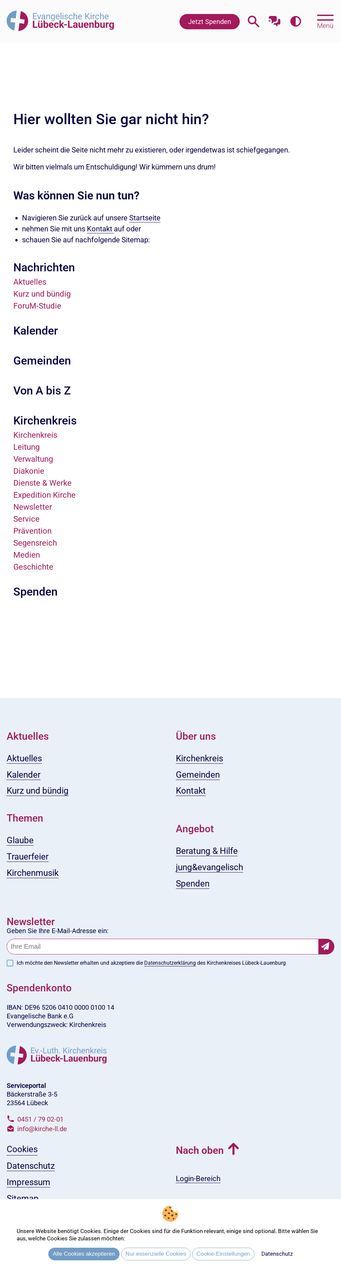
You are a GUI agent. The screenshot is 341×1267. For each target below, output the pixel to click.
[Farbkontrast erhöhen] (295, 21)
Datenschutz (277, 1253)
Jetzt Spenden (209, 22)
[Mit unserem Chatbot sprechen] (274, 19)
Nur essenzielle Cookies (156, 1254)
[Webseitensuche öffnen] (253, 21)
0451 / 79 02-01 (40, 1119)
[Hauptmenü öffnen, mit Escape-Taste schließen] (325, 21)
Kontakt (100, 229)
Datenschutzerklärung (170, 963)
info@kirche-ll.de (42, 1129)
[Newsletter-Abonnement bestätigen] (326, 946)
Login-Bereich (198, 1178)
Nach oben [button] (200, 1150)
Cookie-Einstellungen (223, 1254)
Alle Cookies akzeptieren (84, 1254)
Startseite (145, 218)
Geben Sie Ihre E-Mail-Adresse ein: (58, 931)
